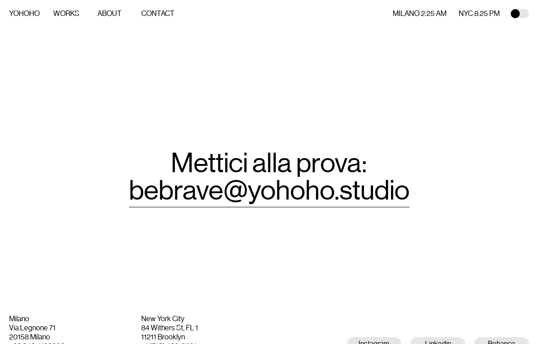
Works (66, 13)
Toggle (520, 13)
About (109, 13)
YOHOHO (24, 13)
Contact (157, 13)
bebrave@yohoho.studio (269, 190)
